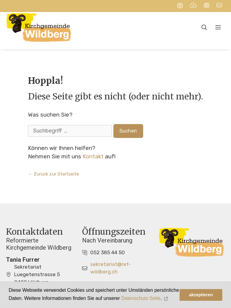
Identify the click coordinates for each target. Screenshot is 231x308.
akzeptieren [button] (201, 294)
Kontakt (93, 156)
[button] (166, 298)
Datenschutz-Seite (141, 298)
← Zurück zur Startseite (53, 174)
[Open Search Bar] (204, 28)
